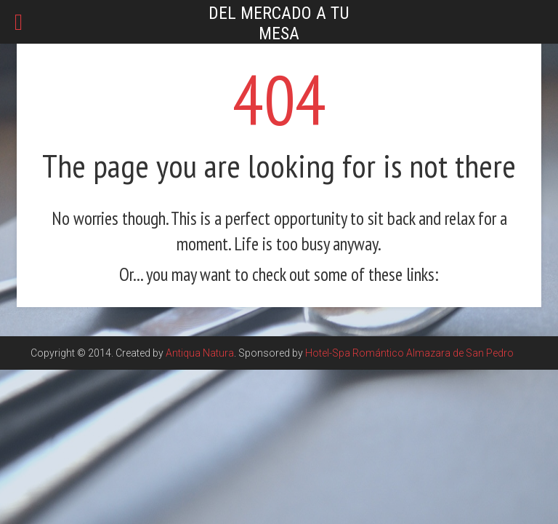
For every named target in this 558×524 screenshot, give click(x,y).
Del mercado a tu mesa (279, 23)
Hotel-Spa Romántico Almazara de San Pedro (409, 353)
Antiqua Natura (200, 353)
